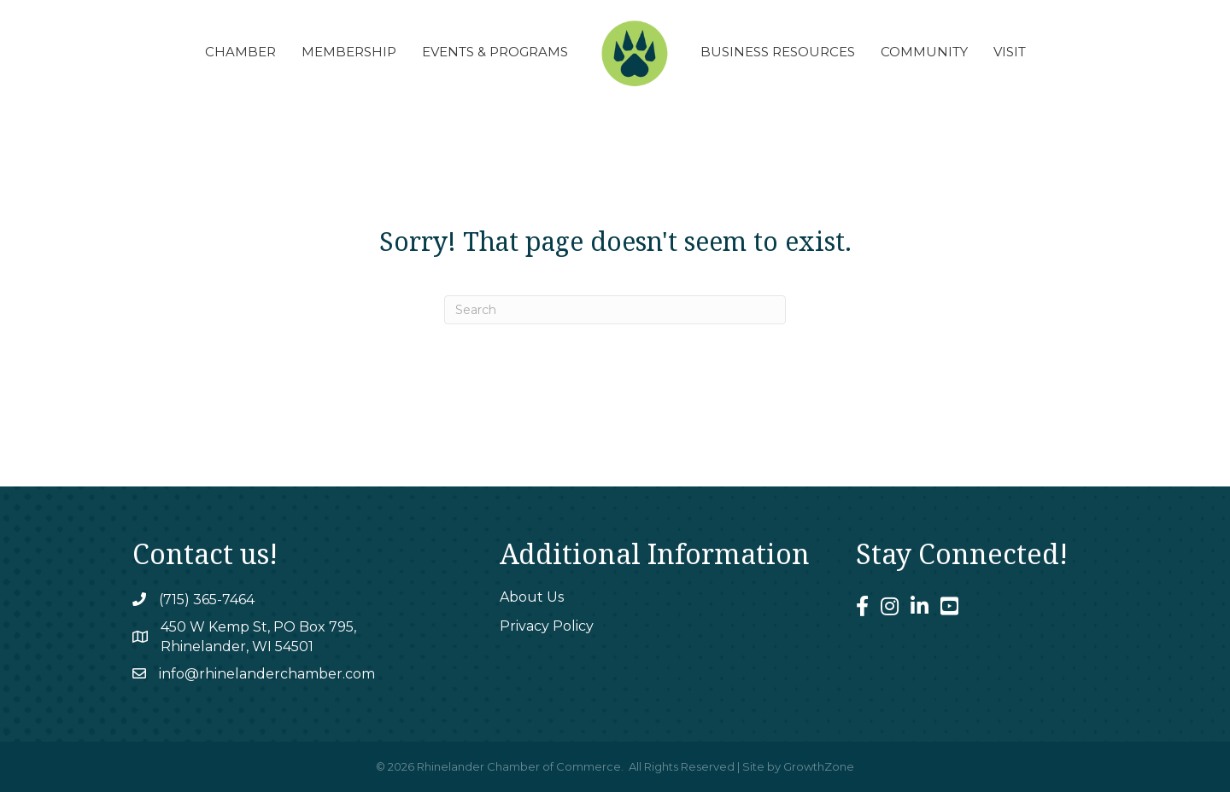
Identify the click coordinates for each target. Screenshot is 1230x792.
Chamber (240, 52)
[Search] (615, 309)
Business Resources (777, 52)
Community (924, 52)
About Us (532, 597)
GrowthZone (818, 766)
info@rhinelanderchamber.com (267, 674)
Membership (349, 52)
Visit (1009, 52)
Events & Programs (495, 52)
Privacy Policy (547, 626)
